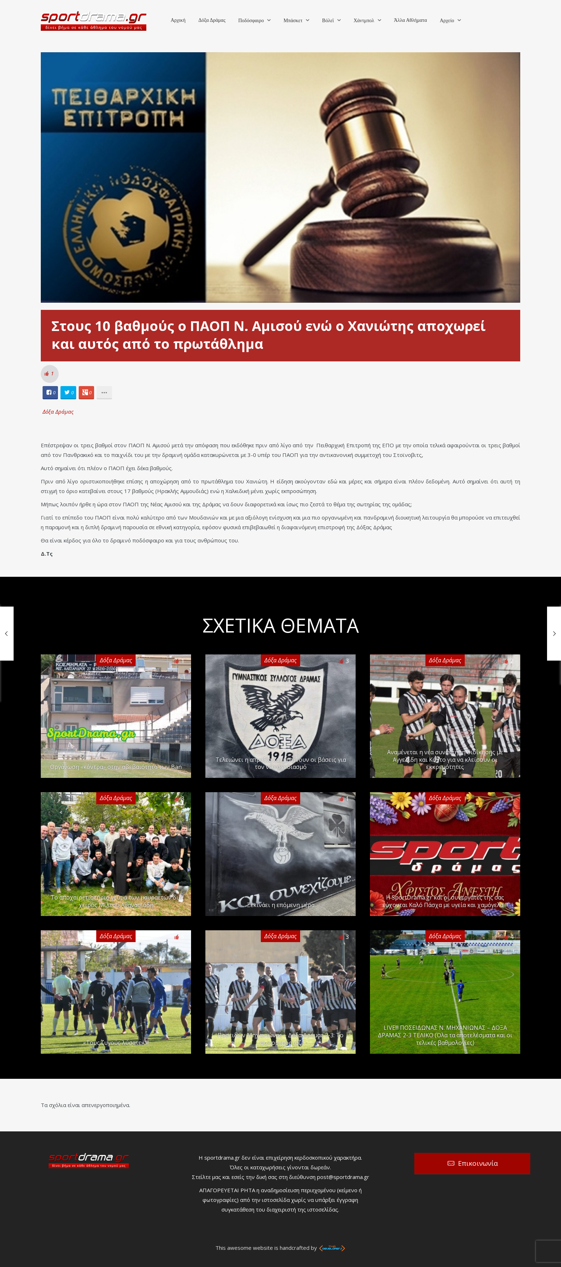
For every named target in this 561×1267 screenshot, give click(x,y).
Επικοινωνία (478, 1163)
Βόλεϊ (328, 20)
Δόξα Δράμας (211, 20)
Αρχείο (447, 20)
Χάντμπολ (363, 20)
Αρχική (178, 20)
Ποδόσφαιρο (251, 20)
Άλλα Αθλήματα (410, 20)
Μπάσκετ (292, 20)
